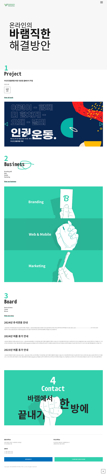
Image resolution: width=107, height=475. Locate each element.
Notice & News (7, 307)
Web (5, 175)
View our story (7, 316)
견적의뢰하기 (28, 459)
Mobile (6, 177)
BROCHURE (78, 459)
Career (4, 309)
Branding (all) (8, 173)
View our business (10, 183)
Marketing (7, 179)
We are (4, 311)
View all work (8, 99)
